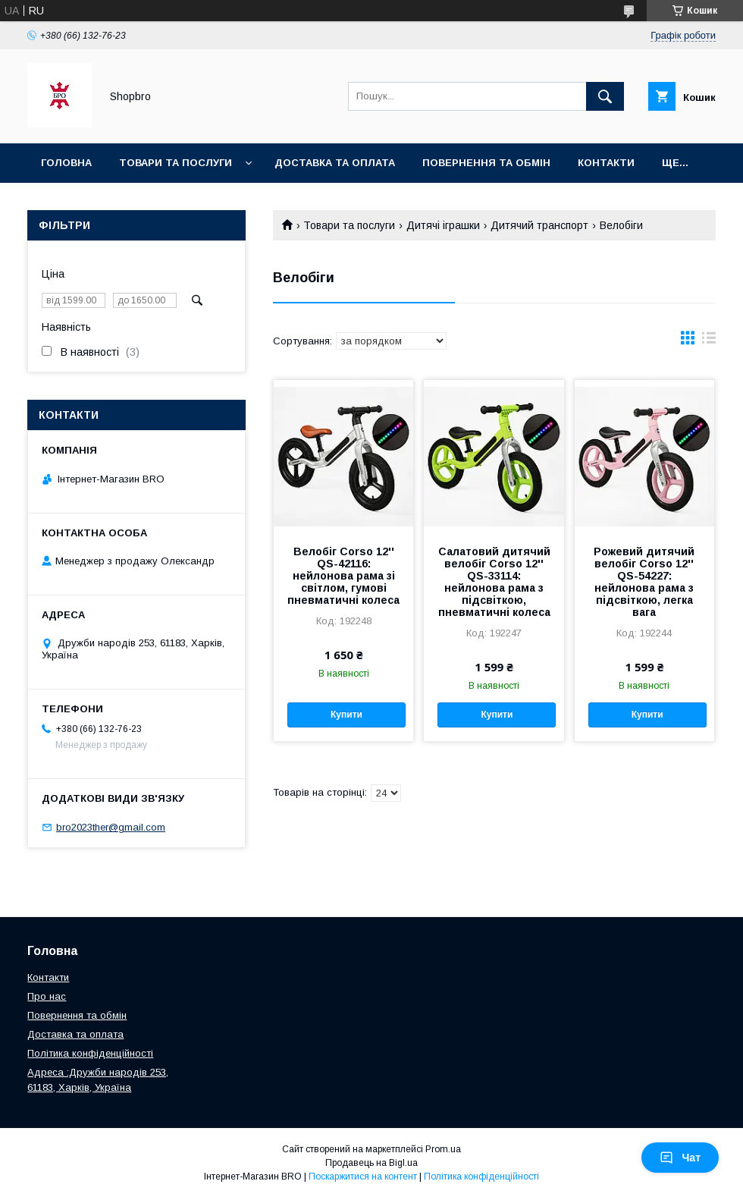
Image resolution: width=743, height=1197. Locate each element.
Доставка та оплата (334, 162)
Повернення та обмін (77, 1015)
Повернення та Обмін (486, 162)
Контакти (606, 162)
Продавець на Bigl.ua (371, 1163)
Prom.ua (443, 1149)
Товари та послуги (175, 162)
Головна (66, 162)
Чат (680, 1157)
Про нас (46, 996)
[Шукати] (605, 96)
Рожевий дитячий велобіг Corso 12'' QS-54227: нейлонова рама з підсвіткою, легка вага (644, 581)
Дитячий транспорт (539, 225)
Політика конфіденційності (90, 1053)
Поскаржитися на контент (363, 1176)
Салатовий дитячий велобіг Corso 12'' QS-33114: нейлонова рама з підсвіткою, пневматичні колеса (494, 581)
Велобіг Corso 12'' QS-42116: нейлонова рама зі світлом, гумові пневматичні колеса (343, 575)
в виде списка (709, 341)
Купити (346, 714)
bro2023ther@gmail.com (110, 827)
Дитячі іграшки (443, 225)
